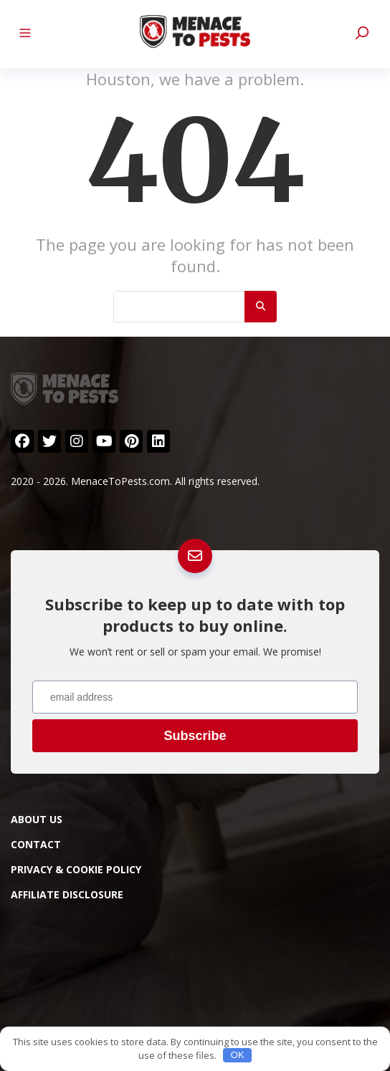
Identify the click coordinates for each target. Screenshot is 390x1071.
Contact (36, 844)
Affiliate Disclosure (67, 894)
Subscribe (194, 736)
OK (237, 1055)
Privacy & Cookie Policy (76, 869)
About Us (36, 819)
